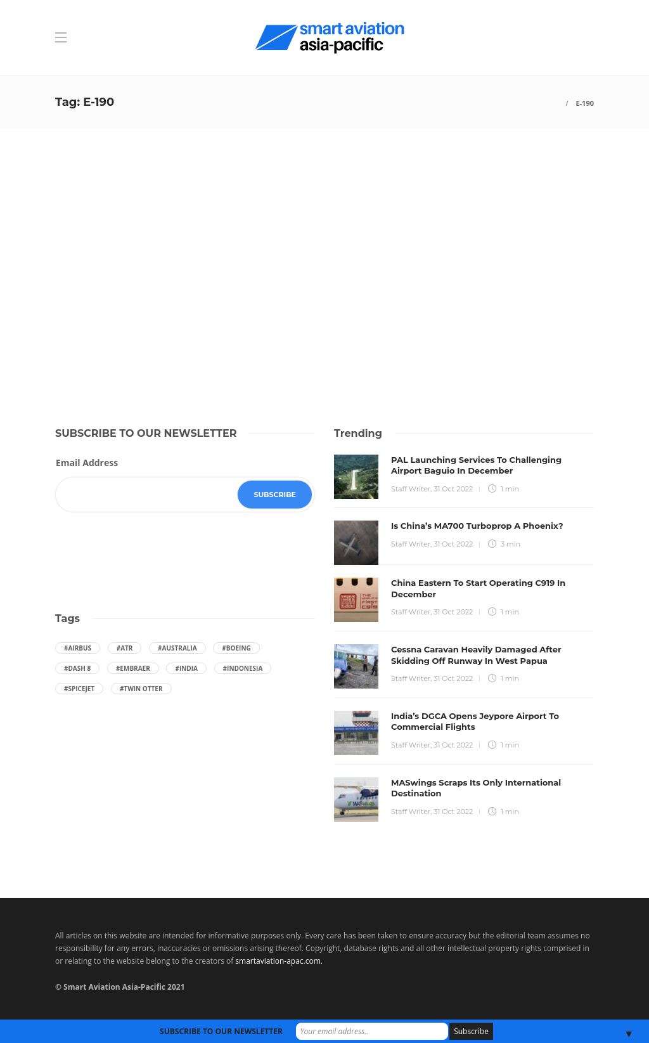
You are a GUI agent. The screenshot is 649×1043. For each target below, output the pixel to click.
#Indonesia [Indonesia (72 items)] (243, 668)
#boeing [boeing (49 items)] (236, 648)
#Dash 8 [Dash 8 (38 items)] (77, 668)
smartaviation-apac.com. (279, 961)
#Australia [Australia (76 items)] (177, 648)
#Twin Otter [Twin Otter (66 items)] (141, 688)
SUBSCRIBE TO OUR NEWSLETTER (221, 1031)
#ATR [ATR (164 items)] (125, 648)
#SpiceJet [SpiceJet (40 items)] (79, 688)
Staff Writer (410, 488)
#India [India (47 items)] (186, 668)
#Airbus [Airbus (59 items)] (77, 648)
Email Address (87, 463)
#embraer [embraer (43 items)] (133, 668)
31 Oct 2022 (453, 488)
